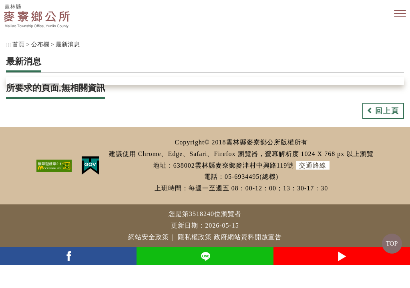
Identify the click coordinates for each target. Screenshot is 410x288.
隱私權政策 (195, 237)
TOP (392, 243)
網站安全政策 (148, 237)
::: (8, 44)
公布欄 (40, 44)
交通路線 (312, 165)
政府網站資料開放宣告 (248, 237)
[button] (400, 14)
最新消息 (68, 44)
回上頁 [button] (387, 111)
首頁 (18, 44)
